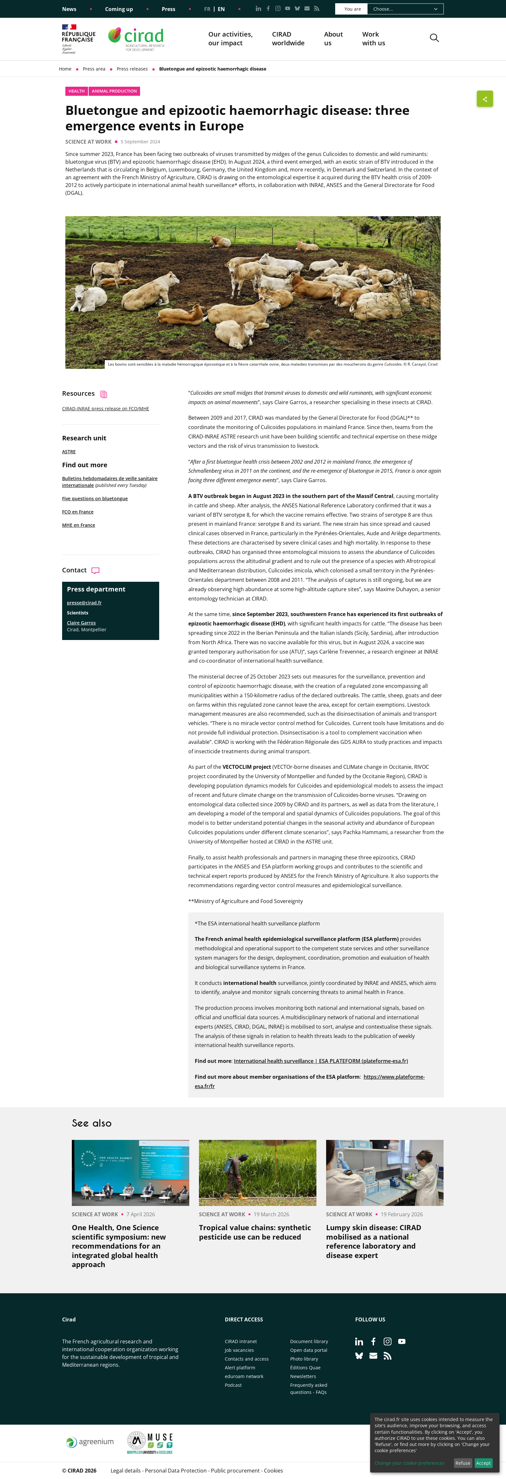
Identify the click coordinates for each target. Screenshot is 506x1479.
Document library (309, 1341)
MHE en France (78, 525)
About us (333, 39)
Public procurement (235, 1470)
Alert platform (240, 1367)
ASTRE (69, 451)
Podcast (233, 1385)
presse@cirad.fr (84, 603)
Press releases (132, 69)
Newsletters (303, 1376)
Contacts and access (247, 1359)
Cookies (273, 1470)
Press (168, 9)
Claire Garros (81, 623)
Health (77, 91)
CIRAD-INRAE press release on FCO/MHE (105, 408)
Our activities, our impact (230, 39)
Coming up (119, 9)
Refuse (463, 1463)
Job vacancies (239, 1350)
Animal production (114, 91)
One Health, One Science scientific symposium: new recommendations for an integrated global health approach (119, 1246)
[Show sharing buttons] (485, 99)
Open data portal (308, 1350)
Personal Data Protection (176, 1470)
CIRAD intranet (241, 1341)
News (69, 9)
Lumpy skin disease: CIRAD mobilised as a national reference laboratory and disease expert (373, 1241)
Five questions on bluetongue (95, 498)
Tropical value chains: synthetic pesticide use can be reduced (255, 1232)
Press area (94, 69)
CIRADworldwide (288, 39)
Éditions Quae (305, 1367)
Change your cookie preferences (410, 1463)
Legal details (126, 1470)
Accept (483, 1463)
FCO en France (78, 512)
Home (65, 69)
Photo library (304, 1359)
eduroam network (244, 1376)
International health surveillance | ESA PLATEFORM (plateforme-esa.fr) (321, 1061)
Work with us (373, 39)
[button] (434, 39)
